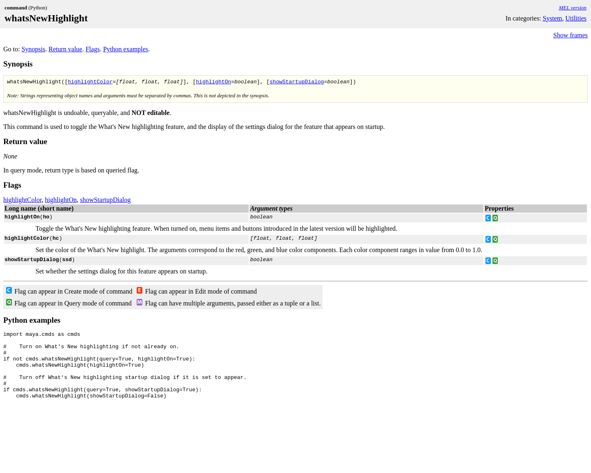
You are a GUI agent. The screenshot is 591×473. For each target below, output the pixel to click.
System (552, 18)
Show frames (570, 35)
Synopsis (33, 49)
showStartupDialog (297, 82)
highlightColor (90, 82)
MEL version (572, 8)
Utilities (575, 18)
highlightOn (213, 82)
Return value (65, 49)
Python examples (125, 49)
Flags (92, 49)
